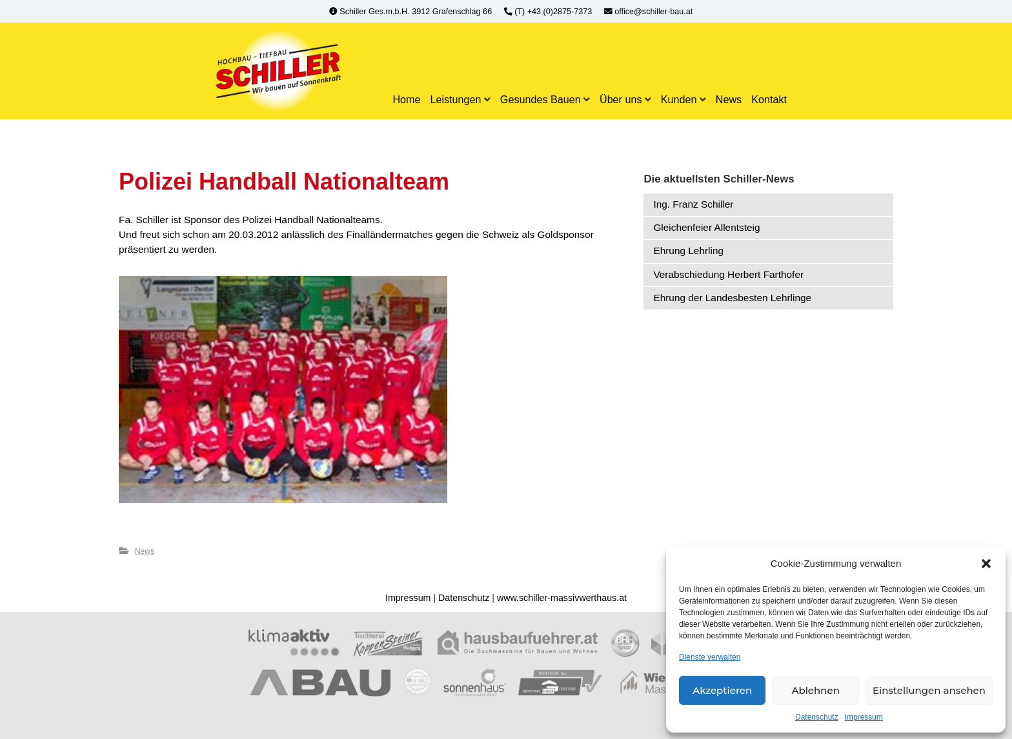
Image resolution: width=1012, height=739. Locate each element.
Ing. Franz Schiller (693, 204)
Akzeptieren (722, 690)
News (729, 99)
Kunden (679, 99)
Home (406, 99)
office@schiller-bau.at (648, 11)
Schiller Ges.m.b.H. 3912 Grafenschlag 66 (411, 11)
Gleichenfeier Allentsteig (706, 227)
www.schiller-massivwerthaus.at (562, 598)
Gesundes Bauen (540, 99)
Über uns (621, 99)
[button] (986, 563)
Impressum (864, 717)
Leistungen (455, 99)
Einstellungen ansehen (929, 690)
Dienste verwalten (709, 657)
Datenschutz (816, 717)
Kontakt (769, 99)
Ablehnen (815, 690)
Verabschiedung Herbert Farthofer (728, 274)
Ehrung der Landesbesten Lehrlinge (732, 297)
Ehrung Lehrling (688, 250)
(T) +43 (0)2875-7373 (549, 11)
